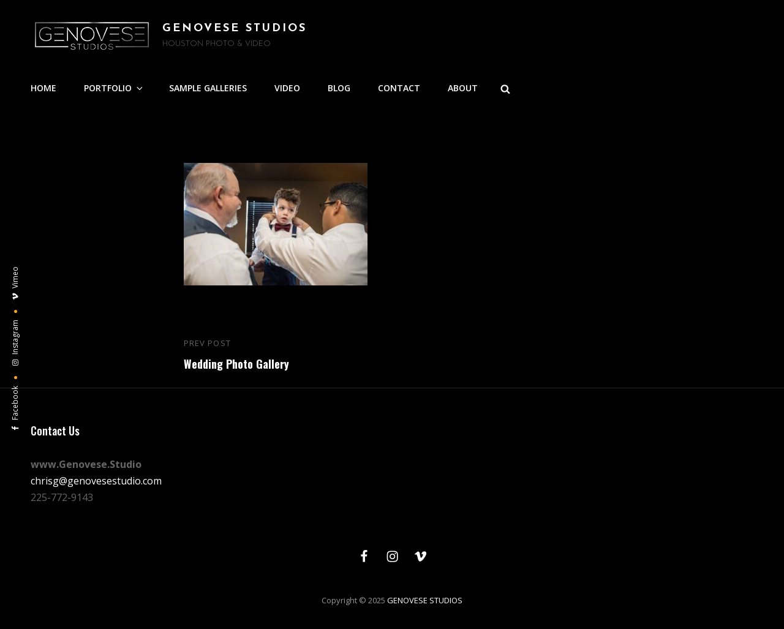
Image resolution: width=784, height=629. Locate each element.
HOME (43, 88)
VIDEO (287, 88)
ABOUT (463, 88)
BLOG (339, 88)
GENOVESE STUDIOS (234, 28)
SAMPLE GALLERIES (208, 88)
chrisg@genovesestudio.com (96, 481)
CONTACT (399, 88)
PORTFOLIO (114, 88)
